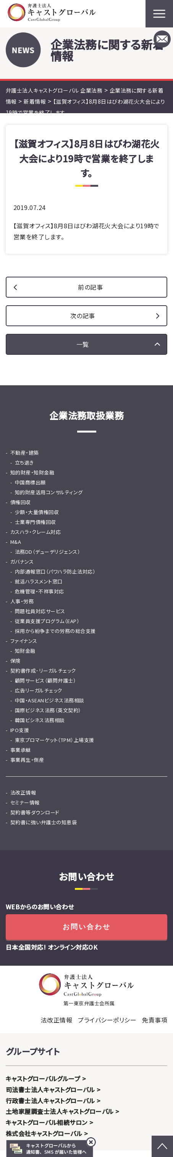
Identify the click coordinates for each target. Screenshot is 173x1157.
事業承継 (20, 756)
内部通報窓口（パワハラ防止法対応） (55, 578)
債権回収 (20, 508)
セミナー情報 (25, 808)
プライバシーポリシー (107, 1026)
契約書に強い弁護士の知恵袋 (43, 828)
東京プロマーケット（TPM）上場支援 (54, 746)
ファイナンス (23, 647)
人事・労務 (22, 607)
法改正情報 (23, 799)
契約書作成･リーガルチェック (43, 677)
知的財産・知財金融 (32, 478)
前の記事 (90, 293)
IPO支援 (19, 736)
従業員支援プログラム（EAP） (47, 627)
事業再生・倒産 (27, 766)
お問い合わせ (87, 933)
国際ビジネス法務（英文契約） (48, 716)
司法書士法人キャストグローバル (50, 1096)
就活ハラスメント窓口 (39, 587)
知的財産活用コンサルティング (49, 498)
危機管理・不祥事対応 (39, 597)
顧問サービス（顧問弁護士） (45, 687)
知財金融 (25, 657)
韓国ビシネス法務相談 (40, 726)
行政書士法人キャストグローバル (50, 1107)
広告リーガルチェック (38, 696)
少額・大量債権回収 (37, 518)
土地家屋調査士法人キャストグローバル (60, 1117)
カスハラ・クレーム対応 (35, 538)
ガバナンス (22, 568)
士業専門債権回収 (35, 528)
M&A (15, 548)
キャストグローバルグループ (43, 1085)
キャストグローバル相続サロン (46, 1128)
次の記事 (82, 322)
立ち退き (24, 469)
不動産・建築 (24, 459)
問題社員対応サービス (40, 617)
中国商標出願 (30, 488)
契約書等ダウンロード (35, 818)
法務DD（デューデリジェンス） (47, 558)
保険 (15, 667)
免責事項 (154, 1026)
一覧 (82, 350)
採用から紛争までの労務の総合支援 (55, 637)
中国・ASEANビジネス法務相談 (49, 706)
